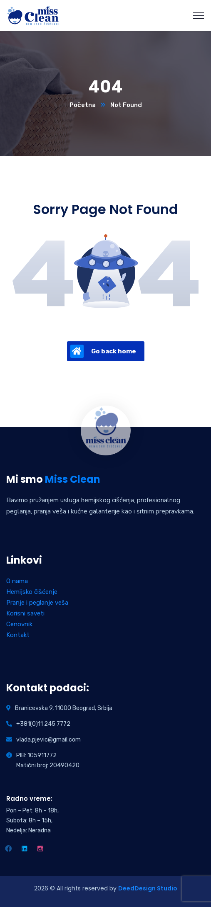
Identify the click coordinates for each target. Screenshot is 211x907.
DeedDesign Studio (147, 888)
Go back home (103, 351)
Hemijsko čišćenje (31, 592)
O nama (17, 581)
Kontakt (18, 635)
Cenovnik (19, 624)
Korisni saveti (25, 613)
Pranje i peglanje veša (37, 602)
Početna (83, 105)
